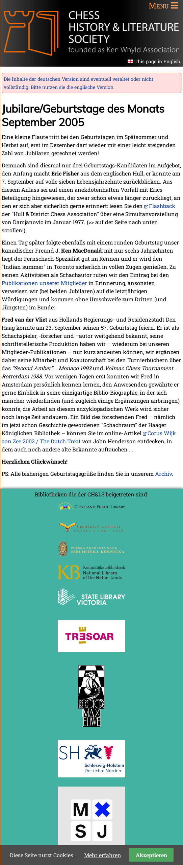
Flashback (162, 205)
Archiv (163, 473)
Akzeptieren (151, 855)
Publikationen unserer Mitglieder (44, 282)
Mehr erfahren (102, 855)
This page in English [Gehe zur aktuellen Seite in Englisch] (157, 61)
